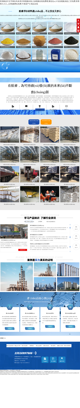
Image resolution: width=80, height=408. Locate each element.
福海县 (25, 374)
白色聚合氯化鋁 (68, 33)
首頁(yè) (10, 8)
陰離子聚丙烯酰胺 (36, 33)
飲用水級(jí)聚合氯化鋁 (5, 46)
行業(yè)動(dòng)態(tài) (29, 221)
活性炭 (66, 46)
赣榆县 (28, 374)
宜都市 (22, 374)
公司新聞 (40, 221)
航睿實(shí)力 (60, 8)
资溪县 (4, 372)
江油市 (43, 374)
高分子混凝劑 (35, 60)
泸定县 (13, 372)
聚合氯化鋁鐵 (51, 46)
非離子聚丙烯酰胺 (52, 33)
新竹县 (72, 372)
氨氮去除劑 (67, 60)
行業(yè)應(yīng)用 (24, 8)
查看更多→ (40, 113)
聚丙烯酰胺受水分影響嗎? (36, 234)
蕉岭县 (2, 374)
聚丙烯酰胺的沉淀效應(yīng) (8, 240)
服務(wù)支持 (33, 8)
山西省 (12, 374)
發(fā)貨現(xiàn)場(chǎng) (46, 122)
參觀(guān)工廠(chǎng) (44, 8)
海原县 (1, 372)
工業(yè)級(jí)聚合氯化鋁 (21, 46)
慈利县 (7, 372)
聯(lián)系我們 (68, 8)
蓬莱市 (64, 372)
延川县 (58, 372)
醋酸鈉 (18, 60)
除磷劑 (50, 60)
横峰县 (75, 372)
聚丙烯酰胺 (3, 33)
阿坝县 (5, 374)
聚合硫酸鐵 (35, 46)
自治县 (33, 372)
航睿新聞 (53, 8)
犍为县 (52, 372)
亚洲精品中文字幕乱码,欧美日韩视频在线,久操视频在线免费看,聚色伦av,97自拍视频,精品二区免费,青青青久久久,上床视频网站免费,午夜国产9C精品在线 (29, 371)
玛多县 (47, 374)
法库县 (24, 372)
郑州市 (36, 372)
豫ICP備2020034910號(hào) (40, 369)
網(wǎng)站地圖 (50, 369)
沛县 (18, 372)
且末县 (27, 372)
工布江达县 (68, 372)
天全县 (43, 372)
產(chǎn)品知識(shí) (51, 221)
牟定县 (40, 374)
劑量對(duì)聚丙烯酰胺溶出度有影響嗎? (40, 244)
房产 (10, 372)
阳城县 (16, 372)
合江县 (61, 372)
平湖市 (31, 374)
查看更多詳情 (22, 249)
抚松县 (55, 372)
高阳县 (49, 372)
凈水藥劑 (16, 8)
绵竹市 (34, 374)
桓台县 (30, 372)
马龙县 (46, 372)
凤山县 (21, 372)
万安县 (9, 374)
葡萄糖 (2, 60)
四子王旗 (18, 374)
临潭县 (39, 372)
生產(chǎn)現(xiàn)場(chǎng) (33, 122)
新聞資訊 (32, 345)
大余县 (37, 374)
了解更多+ (10, 328)
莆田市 (15, 374)
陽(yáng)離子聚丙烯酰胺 (21, 33)
